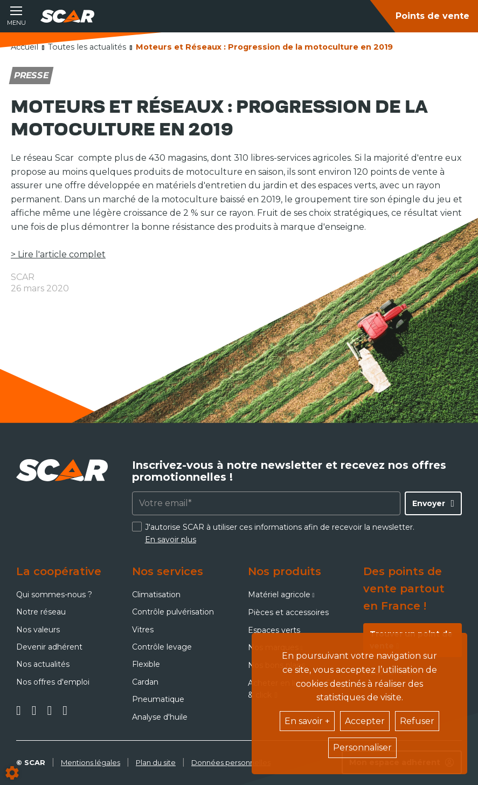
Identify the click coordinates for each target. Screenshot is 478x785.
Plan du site (156, 762)
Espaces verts (274, 630)
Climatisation (156, 594)
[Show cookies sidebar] (12, 773)
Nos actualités (43, 664)
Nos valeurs (38, 629)
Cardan (145, 682)
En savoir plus (170, 539)
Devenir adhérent (49, 647)
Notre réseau (41, 612)
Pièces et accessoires (288, 612)
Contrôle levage (162, 647)
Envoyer (428, 503)
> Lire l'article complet (58, 254)
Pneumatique (158, 699)
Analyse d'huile (160, 717)
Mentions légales (90, 762)
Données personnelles (231, 762)
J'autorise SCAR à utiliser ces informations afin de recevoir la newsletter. (279, 533)
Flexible (146, 664)
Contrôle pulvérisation (173, 612)
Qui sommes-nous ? (54, 594)
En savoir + (307, 721)
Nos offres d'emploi (52, 682)
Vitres (143, 629)
